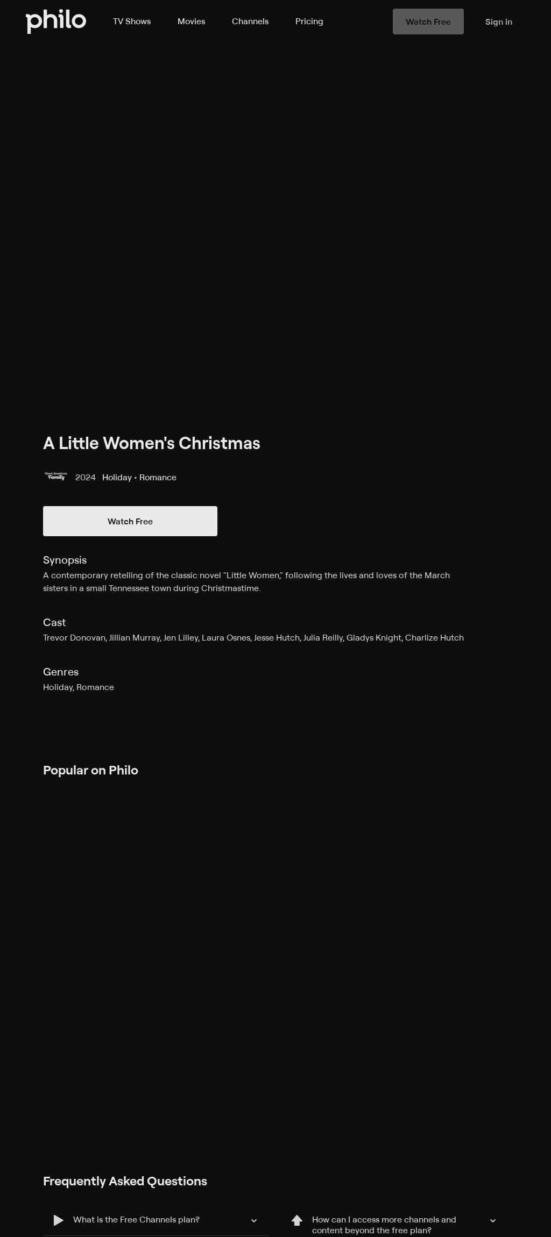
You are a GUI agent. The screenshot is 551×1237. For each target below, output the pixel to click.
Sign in (498, 21)
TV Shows (132, 21)
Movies (191, 21)
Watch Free (130, 521)
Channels (250, 21)
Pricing (309, 21)
